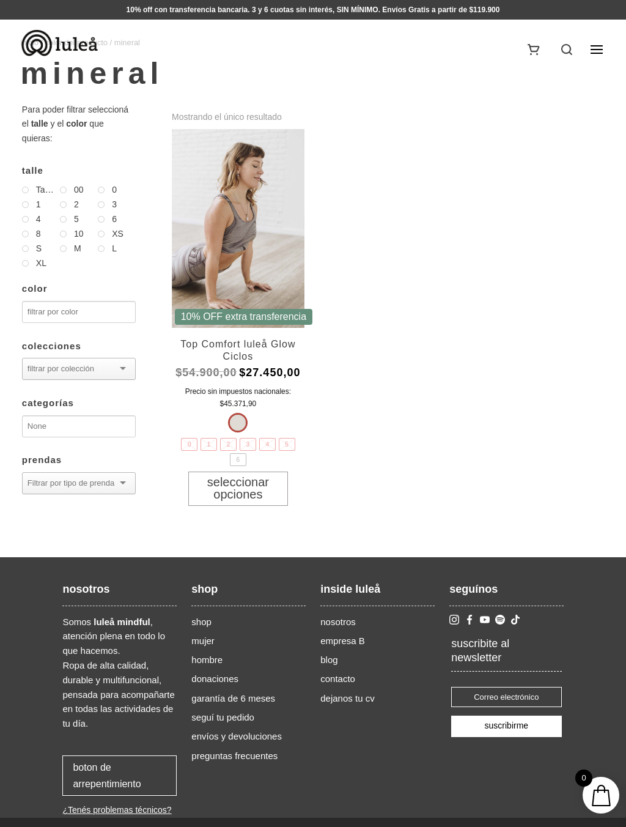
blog (328, 660)
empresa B (342, 641)
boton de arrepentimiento (107, 775)
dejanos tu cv (347, 698)
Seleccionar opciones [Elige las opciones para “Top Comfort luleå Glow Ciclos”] (238, 488)
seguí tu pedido (222, 717)
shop (201, 622)
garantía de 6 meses (233, 698)
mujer (203, 641)
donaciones (214, 678)
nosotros (338, 622)
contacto (337, 678)
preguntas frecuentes (234, 756)
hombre (207, 660)
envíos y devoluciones (236, 736)
